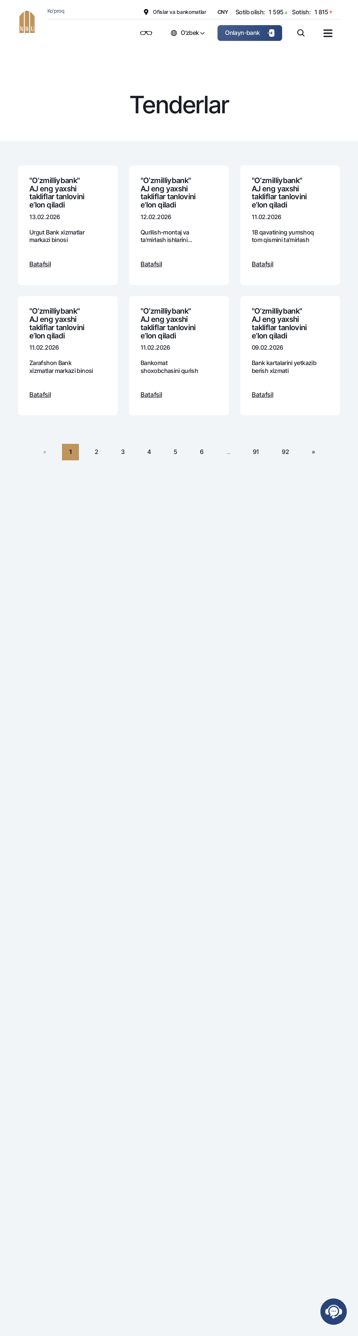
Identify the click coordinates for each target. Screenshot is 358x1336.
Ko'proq (56, 11)
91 (256, 451)
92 (285, 451)
